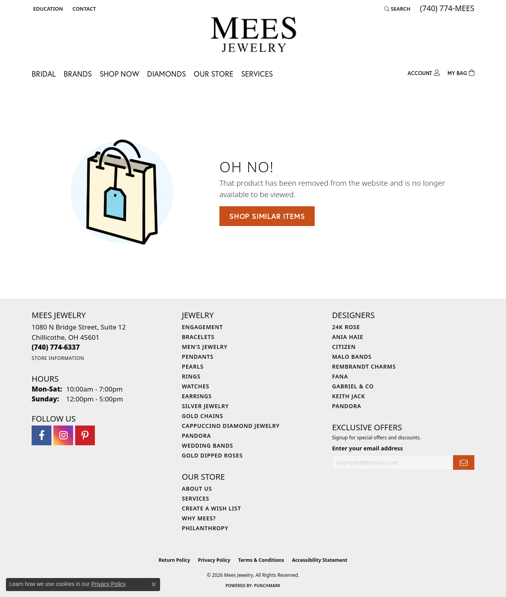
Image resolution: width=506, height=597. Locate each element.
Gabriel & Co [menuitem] (353, 386)
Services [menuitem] (195, 498)
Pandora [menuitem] (196, 435)
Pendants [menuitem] (197, 356)
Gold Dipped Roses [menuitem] (212, 455)
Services (257, 74)
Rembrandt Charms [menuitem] (364, 366)
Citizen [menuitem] (344, 346)
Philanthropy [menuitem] (205, 528)
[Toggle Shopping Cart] (460, 72)
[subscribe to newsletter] (463, 462)
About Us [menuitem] (197, 488)
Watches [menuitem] (196, 386)
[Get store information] (58, 358)
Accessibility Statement (319, 560)
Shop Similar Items (267, 216)
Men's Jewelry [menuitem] (205, 346)
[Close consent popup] (153, 584)
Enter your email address (367, 448)
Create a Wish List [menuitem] (211, 508)
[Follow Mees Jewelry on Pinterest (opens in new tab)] (85, 435)
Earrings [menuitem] (197, 396)
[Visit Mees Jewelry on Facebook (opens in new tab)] (41, 435)
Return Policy (174, 560)
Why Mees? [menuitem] (199, 518)
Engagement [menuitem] (202, 327)
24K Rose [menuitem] (346, 327)
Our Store (213, 74)
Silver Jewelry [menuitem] (205, 406)
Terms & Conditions (261, 560)
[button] (47, 8)
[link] (83, 8)
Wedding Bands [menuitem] (207, 445)
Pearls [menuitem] (193, 366)
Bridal (44, 74)
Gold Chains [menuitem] (202, 416)
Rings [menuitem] (191, 376)
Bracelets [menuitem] (198, 337)
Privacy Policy (214, 560)
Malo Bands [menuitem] (352, 356)
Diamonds (166, 74)
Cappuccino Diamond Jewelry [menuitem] (231, 425)
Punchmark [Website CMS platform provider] (267, 585)
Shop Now (119, 74)
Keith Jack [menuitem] (348, 396)
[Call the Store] (56, 347)
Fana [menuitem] (340, 376)
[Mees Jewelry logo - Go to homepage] (253, 35)
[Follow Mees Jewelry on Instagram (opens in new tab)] (63, 435)
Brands (78, 74)
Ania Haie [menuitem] (347, 337)
